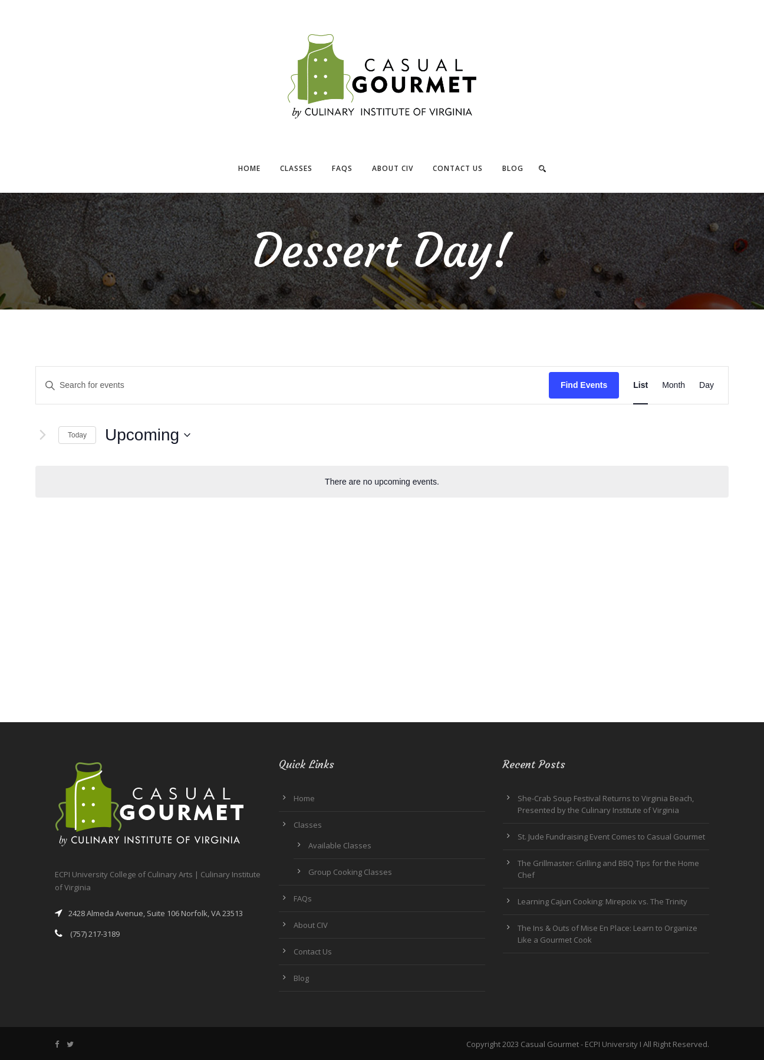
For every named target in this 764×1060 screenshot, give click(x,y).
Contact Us (458, 168)
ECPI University (611, 1044)
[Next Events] (42, 435)
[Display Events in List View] (640, 385)
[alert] (382, 482)
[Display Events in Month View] (673, 385)
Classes (296, 168)
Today (77, 435)
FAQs (342, 168)
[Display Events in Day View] (706, 385)
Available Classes (339, 845)
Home (249, 168)
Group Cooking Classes (350, 872)
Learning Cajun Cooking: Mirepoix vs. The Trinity (602, 901)
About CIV (392, 168)
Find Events (584, 385)
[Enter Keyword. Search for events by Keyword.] (292, 385)
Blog (512, 168)
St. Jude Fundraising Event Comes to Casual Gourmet (611, 836)
